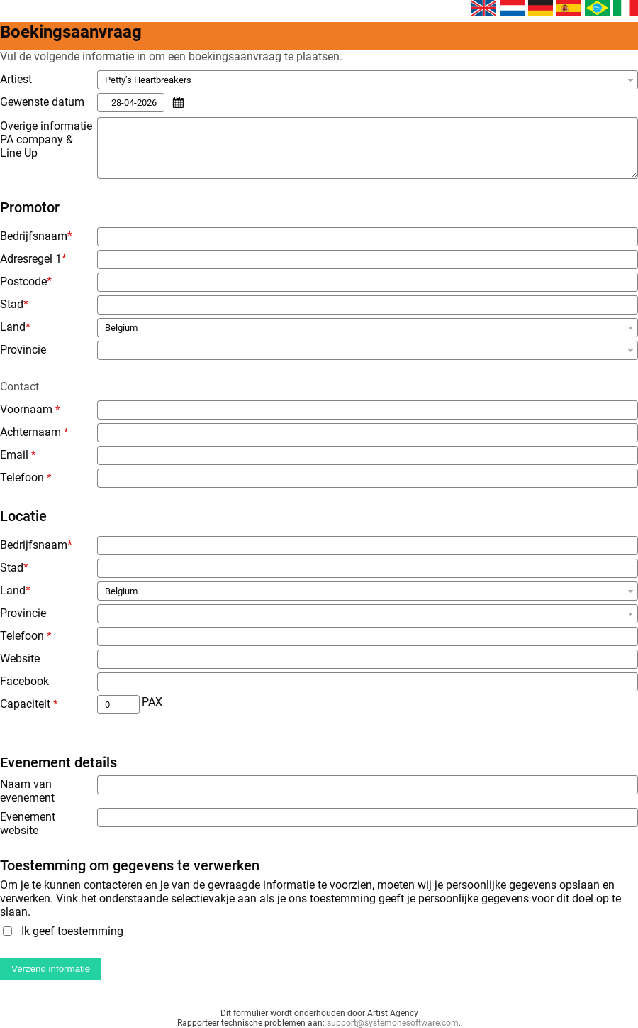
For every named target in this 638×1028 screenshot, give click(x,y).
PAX (152, 702)
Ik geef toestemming (72, 931)
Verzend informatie (50, 968)
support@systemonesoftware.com (393, 1023)
